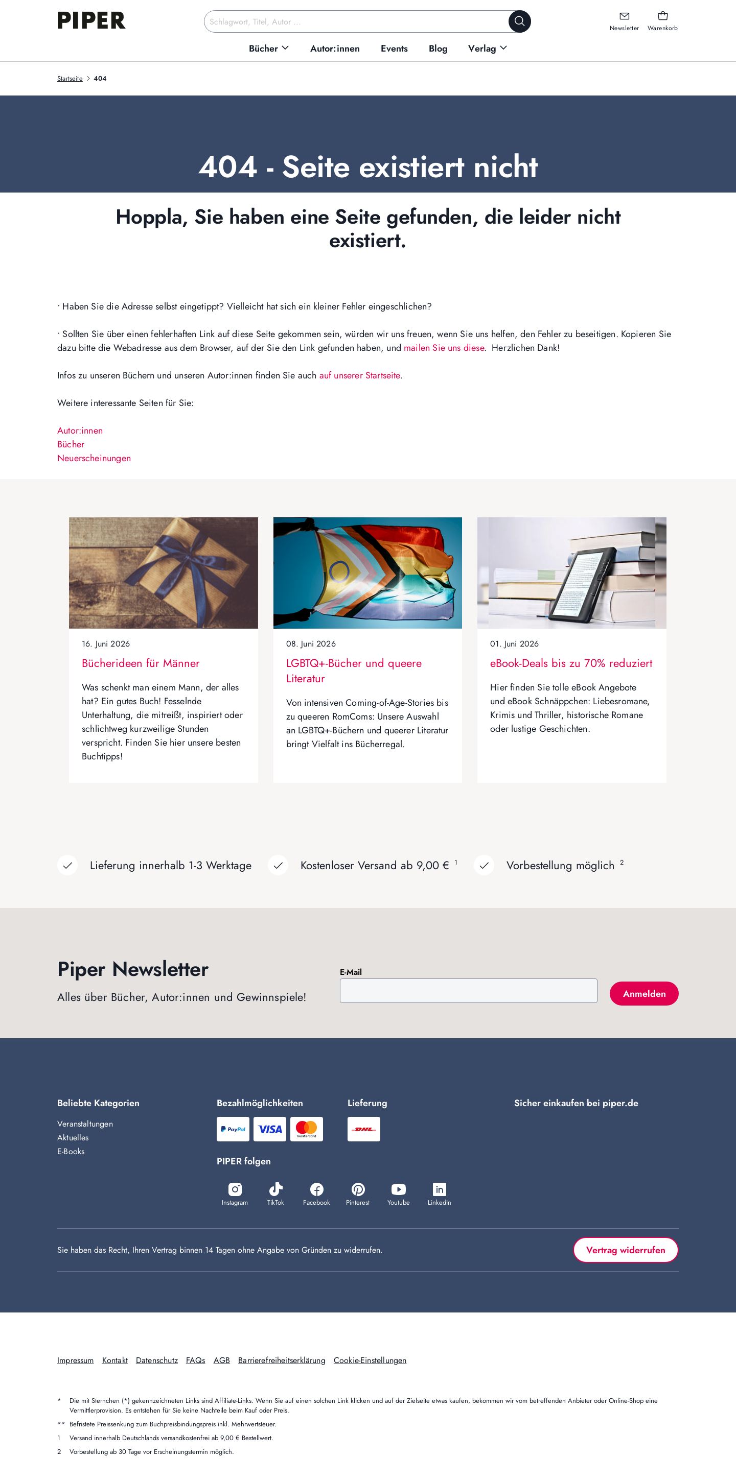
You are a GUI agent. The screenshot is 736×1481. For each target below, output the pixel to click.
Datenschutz (157, 1360)
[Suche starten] (520, 21)
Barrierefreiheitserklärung (282, 1360)
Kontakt (115, 1360)
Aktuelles (73, 1137)
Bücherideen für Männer (141, 663)
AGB (222, 1360)
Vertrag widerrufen (625, 1250)
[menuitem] (269, 48)
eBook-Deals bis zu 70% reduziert (571, 663)
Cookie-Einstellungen (370, 1360)
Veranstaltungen (85, 1124)
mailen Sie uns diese (444, 347)
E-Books (70, 1151)
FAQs (195, 1360)
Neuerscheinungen (94, 458)
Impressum (75, 1360)
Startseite (70, 78)
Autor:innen (80, 430)
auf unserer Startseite (359, 375)
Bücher (70, 444)
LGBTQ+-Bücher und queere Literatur (354, 670)
